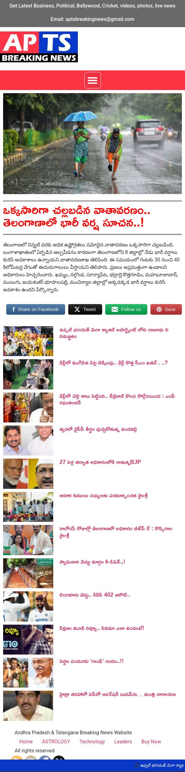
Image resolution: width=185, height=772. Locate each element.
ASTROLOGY (56, 742)
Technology (92, 742)
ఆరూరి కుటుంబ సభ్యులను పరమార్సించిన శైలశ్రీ (103, 495)
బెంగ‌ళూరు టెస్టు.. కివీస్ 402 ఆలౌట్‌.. (94, 594)
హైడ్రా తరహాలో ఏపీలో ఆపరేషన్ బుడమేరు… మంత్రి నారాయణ (117, 694)
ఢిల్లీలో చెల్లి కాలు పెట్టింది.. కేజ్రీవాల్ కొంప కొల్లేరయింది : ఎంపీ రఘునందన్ (117, 399)
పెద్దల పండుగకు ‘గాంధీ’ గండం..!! (91, 660)
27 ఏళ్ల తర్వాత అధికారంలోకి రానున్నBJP (100, 461)
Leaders (123, 742)
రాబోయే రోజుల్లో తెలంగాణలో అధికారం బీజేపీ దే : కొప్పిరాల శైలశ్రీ (115, 531)
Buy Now (151, 742)
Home (26, 742)
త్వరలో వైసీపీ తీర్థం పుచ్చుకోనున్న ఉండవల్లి (98, 428)
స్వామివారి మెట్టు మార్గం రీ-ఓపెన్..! (92, 561)
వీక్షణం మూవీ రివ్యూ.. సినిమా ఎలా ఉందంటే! (101, 627)
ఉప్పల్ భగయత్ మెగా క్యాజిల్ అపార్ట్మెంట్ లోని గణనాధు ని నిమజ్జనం (113, 332)
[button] (92, 80)
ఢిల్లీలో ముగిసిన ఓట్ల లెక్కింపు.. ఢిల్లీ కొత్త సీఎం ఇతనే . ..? (113, 362)
